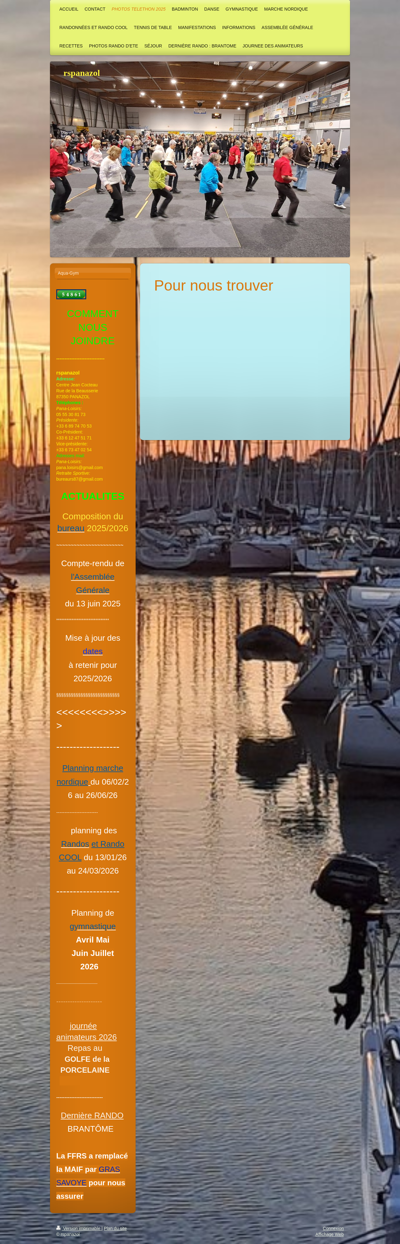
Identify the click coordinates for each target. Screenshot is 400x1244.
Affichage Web (329, 1234)
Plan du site (115, 1228)
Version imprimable (79, 1228)
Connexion (333, 1228)
